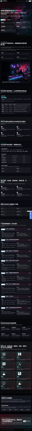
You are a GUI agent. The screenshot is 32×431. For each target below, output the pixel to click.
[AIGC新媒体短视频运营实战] (4, 1)
